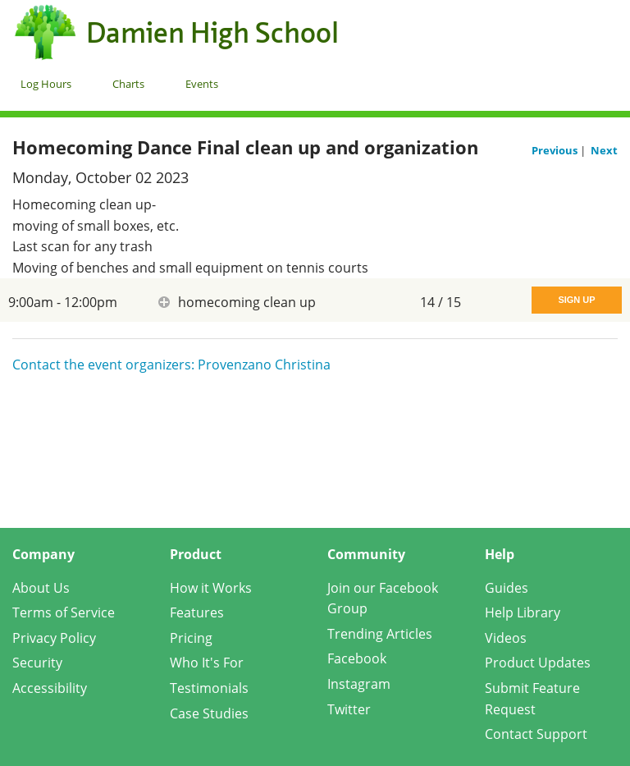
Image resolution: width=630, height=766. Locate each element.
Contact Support (536, 734)
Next (604, 150)
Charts (128, 83)
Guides (506, 588)
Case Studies (209, 713)
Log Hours (46, 83)
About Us (41, 588)
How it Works (211, 588)
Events (201, 83)
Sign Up (576, 300)
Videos (506, 638)
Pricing (191, 638)
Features (197, 612)
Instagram (358, 684)
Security (37, 663)
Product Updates (538, 663)
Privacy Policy (54, 638)
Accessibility (49, 688)
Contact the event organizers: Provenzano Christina (171, 364)
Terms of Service (63, 612)
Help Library (522, 612)
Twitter (349, 709)
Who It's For (207, 663)
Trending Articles (379, 634)
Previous (556, 150)
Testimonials (209, 688)
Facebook (356, 658)
